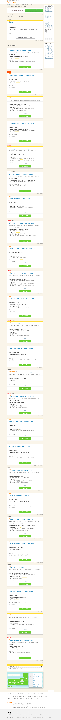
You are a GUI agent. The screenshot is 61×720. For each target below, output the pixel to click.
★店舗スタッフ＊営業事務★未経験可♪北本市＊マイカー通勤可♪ (21, 640)
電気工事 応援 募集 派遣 (48, 52)
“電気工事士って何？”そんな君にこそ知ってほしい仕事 (19, 446)
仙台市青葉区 (46, 27)
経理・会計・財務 (22, 695)
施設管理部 (11, 22)
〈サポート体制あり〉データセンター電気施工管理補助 (19, 149)
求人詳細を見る (25, 37)
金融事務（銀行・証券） (34, 695)
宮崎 (33, 686)
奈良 (39, 677)
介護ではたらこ (42, 714)
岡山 (35, 693)
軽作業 (37, 696)
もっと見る (25, 113)
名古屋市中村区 (47, 24)
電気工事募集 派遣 (47, 45)
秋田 (40, 679)
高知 (38, 684)
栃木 (33, 674)
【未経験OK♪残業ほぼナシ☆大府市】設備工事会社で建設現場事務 (21, 273)
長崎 (45, 16)
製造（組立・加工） (41, 696)
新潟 (36, 681)
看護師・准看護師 (33, 696)
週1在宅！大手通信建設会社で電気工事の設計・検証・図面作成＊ (21, 396)
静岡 (38, 676)
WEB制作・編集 (20, 696)
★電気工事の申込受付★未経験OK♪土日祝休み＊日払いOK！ (20, 495)
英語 (20, 698)
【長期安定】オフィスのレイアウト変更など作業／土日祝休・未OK (22, 248)
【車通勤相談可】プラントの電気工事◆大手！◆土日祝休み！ (21, 50)
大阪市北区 (50, 25)
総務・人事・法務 (27, 695)
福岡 (48, 15)
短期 (14, 698)
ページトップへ (51, 690)
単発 (15, 698)
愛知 (33, 676)
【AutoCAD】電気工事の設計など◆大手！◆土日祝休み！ (20, 616)
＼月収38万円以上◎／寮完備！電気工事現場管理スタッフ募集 (21, 470)
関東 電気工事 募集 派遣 (48, 46)
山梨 (33, 681)
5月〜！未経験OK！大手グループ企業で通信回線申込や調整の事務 (21, 174)
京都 (36, 677)
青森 (35, 679)
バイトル (14, 714)
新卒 (26, 698)
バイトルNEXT (25, 714)
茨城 (45, 8)
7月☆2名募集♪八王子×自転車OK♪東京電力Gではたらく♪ (19, 323)
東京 (45, 7)
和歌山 (33, 678)
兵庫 (34, 677)
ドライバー (46, 696)
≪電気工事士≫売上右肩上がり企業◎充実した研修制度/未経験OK (21, 519)
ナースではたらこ (36, 714)
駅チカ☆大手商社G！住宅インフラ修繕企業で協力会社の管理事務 (21, 123)
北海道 (33, 679)
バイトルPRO (30, 714)
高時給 (28, 698)
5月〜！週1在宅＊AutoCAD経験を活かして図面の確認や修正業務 (21, 223)
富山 (38, 681)
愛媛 (36, 684)
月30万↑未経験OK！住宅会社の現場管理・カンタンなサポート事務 (21, 298)
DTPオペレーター (25, 696)
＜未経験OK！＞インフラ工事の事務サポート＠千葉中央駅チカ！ (21, 75)
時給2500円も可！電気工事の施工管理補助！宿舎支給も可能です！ (22, 421)
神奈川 (47, 7)
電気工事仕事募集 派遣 (48, 48)
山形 (33, 680)
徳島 (34, 684)
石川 (39, 681)
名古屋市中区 (46, 23)
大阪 (33, 677)
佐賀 (50, 15)
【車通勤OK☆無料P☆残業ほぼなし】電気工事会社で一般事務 (21, 591)
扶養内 (35, 698)
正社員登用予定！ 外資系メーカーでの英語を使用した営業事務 (21, 372)
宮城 (38, 679)
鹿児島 (35, 686)
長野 (34, 681)
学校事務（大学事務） (40, 695)
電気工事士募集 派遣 (48, 47)
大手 (37, 698)
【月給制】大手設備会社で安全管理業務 (16, 567)
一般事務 (14, 695)
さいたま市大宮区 (47, 22)
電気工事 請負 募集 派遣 (48, 50)
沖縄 (37, 686)
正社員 (22, 698)
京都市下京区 (50, 26)
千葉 (49, 7)
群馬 (34, 674)
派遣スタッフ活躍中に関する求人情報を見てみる (34, 10)
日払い (18, 698)
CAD (48, 695)
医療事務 (29, 696)
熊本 (47, 16)
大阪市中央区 (46, 25)
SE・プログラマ (15, 696)
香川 (33, 684)
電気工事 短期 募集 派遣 (48, 49)
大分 (48, 16)
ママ (33, 698)
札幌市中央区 (50, 27)
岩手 (37, 679)
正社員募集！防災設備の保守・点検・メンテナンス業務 (19, 198)
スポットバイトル (19, 714)
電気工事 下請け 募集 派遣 (49, 51)
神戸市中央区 (46, 26)
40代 (24, 698)
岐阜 (34, 676)
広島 (33, 693)
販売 (46, 695)
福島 (34, 680)
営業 (44, 695)
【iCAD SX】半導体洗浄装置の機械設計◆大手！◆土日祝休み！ (21, 348)
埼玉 (51, 7)
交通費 (31, 698)
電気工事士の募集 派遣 (48, 53)
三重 (36, 676)
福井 (33, 682)
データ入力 (17, 695)
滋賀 (38, 677)
